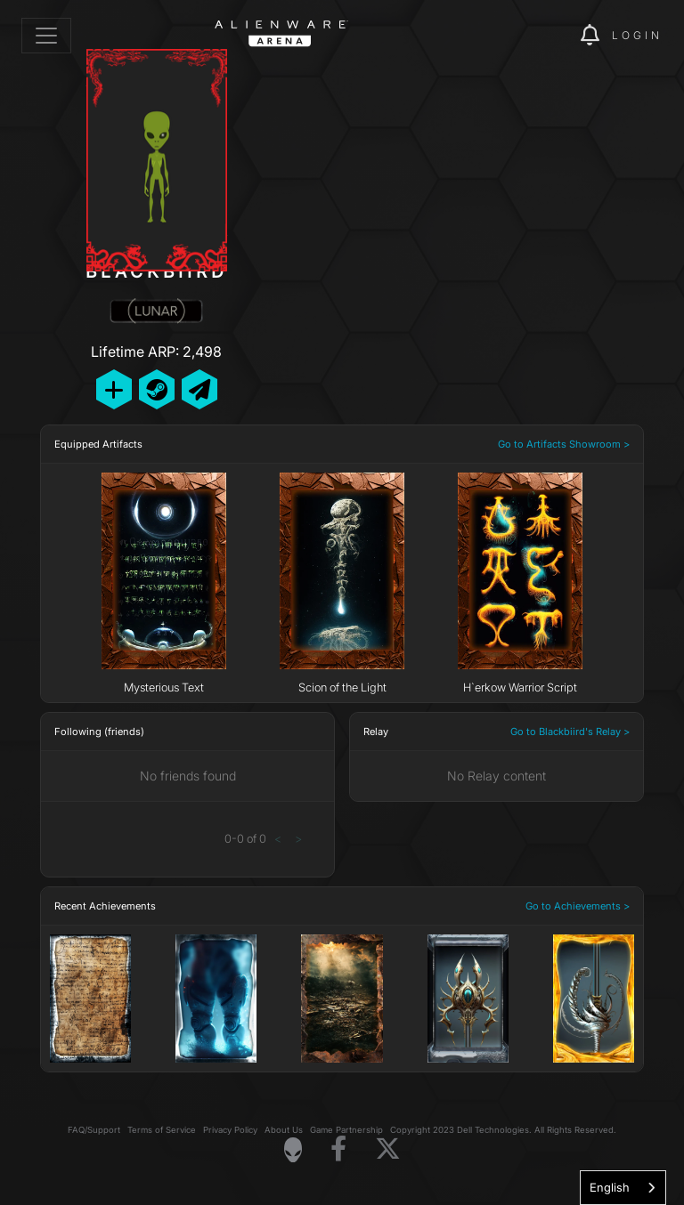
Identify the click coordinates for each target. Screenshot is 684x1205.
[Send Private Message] (199, 389)
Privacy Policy (230, 1130)
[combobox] (623, 1187)
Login (637, 35)
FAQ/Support (94, 1130)
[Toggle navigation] (46, 35)
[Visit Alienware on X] (388, 1149)
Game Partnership (346, 1130)
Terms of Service (161, 1130)
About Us (284, 1130)
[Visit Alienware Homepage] (293, 1149)
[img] (536, 35)
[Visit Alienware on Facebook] (338, 1149)
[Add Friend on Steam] (157, 389)
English (610, 1187)
